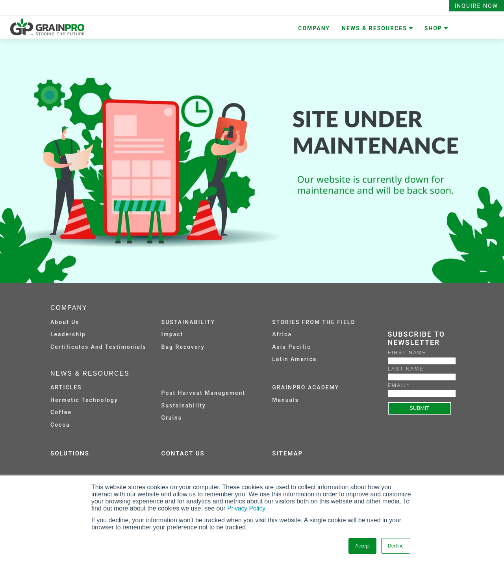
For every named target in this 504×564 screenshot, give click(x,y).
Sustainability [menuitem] (183, 405)
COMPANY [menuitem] (314, 28)
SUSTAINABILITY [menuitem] (188, 322)
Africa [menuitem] (282, 334)
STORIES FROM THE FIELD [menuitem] (313, 322)
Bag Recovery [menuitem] (183, 347)
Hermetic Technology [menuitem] (84, 400)
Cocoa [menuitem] (60, 425)
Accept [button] (362, 546)
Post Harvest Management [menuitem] (203, 393)
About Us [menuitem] (65, 322)
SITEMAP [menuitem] (287, 453)
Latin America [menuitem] (294, 359)
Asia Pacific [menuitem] (291, 347)
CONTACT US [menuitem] (183, 453)
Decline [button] (396, 546)
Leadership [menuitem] (68, 334)
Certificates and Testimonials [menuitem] (98, 347)
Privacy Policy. (247, 508)
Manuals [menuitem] (285, 400)
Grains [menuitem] (171, 418)
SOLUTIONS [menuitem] (69, 453)
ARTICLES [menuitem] (66, 387)
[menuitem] (212, 387)
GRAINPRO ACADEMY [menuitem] (305, 387)
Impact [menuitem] (172, 334)
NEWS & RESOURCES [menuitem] (374, 28)
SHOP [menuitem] (433, 28)
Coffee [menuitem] (61, 412)
